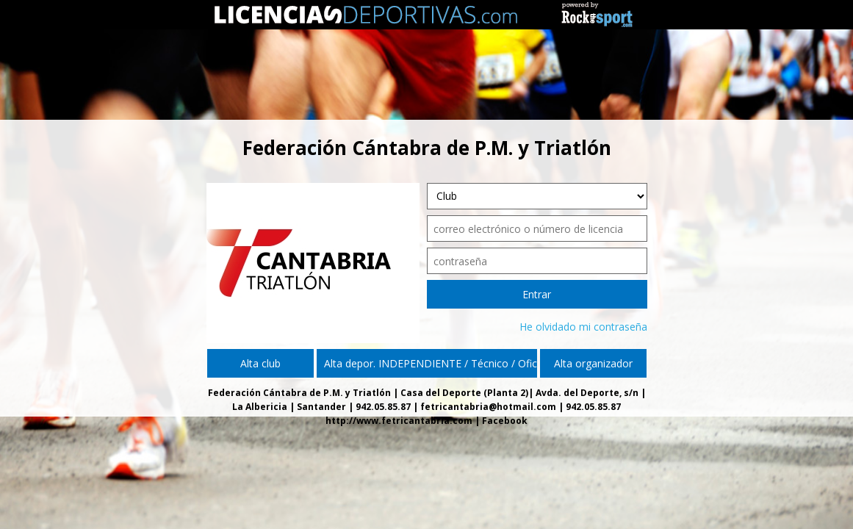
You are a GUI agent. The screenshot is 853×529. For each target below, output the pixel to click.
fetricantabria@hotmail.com (488, 406)
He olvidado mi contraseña (583, 327)
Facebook (505, 420)
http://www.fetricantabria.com (398, 420)
